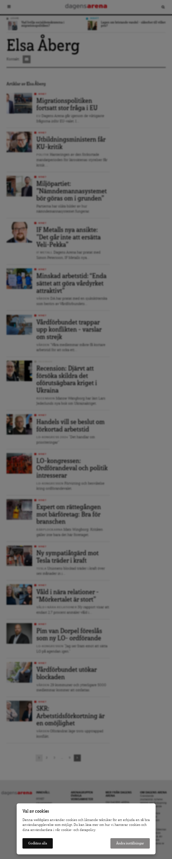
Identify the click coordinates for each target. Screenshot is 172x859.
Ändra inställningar (130, 843)
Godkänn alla (37, 843)
